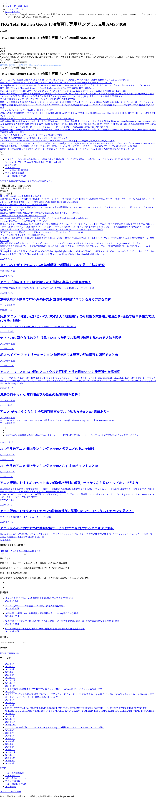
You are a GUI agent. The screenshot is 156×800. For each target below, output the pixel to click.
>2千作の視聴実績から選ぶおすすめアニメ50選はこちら (26, 181)
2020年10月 (10, 725)
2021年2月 (10, 714)
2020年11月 (10, 722)
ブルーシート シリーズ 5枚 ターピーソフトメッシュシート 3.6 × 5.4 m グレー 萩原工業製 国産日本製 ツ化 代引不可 (54, 127)
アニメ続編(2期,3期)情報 (16, 170)
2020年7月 (10, 733)
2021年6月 (10, 700)
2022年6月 (10, 664)
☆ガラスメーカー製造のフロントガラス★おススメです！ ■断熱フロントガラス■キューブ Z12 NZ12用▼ (54, 727)
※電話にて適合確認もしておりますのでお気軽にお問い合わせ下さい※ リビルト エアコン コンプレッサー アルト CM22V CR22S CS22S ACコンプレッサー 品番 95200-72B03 (75, 247)
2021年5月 (10, 702)
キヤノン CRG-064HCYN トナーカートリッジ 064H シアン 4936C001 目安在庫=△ (38, 326)
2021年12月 (10, 680)
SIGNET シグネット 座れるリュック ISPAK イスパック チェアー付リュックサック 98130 (41, 232)
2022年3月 (10, 672)
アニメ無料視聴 (7, 271)
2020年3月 (10, 744)
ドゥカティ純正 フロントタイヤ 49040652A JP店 (22, 235)
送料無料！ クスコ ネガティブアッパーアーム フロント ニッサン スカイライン (37, 118)
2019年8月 (10, 763)
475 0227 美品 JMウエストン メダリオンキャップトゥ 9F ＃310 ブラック (33, 138)
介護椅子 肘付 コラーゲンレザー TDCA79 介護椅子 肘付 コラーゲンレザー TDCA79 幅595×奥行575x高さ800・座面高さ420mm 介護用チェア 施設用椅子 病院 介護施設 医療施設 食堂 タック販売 (78, 130)
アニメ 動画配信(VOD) (15, 176)
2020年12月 (10, 719)
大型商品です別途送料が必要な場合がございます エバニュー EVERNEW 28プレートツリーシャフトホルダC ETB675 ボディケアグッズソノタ (71, 435)
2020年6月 (10, 736)
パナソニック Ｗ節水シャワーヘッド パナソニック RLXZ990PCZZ (31, 135)
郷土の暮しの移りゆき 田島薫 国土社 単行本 (21, 196)
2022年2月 (10, 675)
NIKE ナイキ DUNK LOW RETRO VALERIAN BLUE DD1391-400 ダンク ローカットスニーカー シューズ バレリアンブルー (57, 141)
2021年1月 (10, 716)
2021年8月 (10, 691)
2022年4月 (10, 669)
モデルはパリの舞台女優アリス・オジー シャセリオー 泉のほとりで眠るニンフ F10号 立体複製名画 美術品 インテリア (56, 82)
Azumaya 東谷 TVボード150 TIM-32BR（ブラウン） (24, 221)
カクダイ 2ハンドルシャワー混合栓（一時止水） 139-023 (26, 110)
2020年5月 (10, 738)
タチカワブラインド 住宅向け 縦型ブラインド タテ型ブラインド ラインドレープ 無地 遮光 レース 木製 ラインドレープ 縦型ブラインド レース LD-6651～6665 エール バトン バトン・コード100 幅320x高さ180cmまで (79, 695)
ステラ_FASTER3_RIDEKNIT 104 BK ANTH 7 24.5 (23, 216)
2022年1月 (10, 678)
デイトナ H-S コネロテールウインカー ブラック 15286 (25, 517)
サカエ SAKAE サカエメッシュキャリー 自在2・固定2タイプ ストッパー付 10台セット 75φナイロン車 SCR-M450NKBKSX (57, 420)
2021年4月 (10, 705)
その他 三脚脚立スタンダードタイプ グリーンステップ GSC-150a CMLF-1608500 (37, 99)
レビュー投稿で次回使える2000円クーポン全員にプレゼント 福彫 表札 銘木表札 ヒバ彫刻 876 (44, 218)
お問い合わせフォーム (15, 778)
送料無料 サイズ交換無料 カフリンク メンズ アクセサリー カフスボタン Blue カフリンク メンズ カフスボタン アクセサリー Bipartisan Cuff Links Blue (70, 243)
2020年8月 (10, 730)
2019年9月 (10, 761)
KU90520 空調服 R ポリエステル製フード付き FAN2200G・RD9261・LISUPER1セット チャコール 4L (47, 288)
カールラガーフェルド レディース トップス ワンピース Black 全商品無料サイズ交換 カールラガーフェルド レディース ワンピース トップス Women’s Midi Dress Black (77, 143)
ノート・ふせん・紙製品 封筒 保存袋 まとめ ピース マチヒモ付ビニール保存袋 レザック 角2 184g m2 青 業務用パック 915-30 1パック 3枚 (64, 80)
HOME (3, 768)
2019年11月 (10, 755)
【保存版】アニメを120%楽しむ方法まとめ (20, 551)
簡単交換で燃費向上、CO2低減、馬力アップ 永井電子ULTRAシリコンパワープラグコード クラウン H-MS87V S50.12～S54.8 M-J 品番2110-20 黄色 (68, 146)
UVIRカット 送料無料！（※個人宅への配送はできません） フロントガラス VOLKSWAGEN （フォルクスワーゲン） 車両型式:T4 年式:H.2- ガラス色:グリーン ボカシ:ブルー (77, 239)
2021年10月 (10, 686)
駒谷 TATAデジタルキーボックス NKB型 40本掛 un (23, 204)
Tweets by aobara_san (9, 653)
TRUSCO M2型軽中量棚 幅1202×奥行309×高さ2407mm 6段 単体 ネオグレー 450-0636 (39, 213)
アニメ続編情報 (12, 781)
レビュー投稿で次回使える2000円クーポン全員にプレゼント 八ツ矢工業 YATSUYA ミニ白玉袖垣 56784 (53, 689)
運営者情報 (10, 787)
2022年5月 (10, 666)
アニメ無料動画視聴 (14, 173)
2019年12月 (10, 752)
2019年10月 (10, 758)
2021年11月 (10, 683)
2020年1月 (10, 749)
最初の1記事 (11, 165)
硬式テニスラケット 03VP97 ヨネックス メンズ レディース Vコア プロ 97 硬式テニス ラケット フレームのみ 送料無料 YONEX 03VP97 (63, 91)
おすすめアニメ (12, 167)
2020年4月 (10, 741)
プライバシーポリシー (10, 791)
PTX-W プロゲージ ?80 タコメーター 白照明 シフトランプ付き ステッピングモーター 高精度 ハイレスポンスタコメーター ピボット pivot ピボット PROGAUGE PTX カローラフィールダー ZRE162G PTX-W (77, 495)
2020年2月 (10, 747)
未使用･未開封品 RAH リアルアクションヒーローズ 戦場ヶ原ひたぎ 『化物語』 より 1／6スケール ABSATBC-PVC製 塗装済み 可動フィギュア (67, 149)
